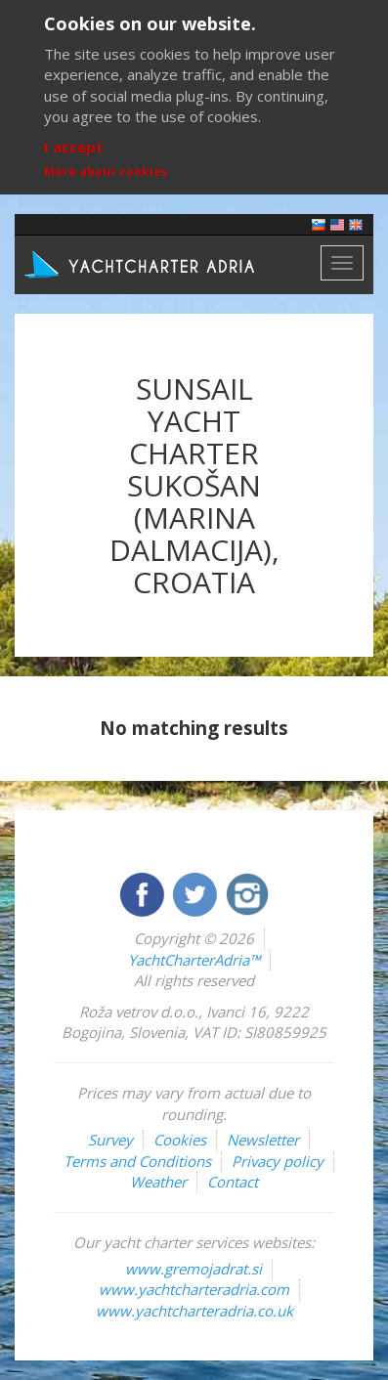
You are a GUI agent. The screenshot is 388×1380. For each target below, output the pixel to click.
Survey (110, 1139)
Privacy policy (277, 1161)
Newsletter (263, 1139)
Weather (158, 1181)
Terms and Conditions (137, 1161)
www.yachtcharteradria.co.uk (194, 1310)
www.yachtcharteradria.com (194, 1289)
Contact (232, 1181)
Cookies (179, 1139)
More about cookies (106, 171)
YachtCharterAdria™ (194, 960)
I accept (74, 146)
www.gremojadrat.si (193, 1268)
